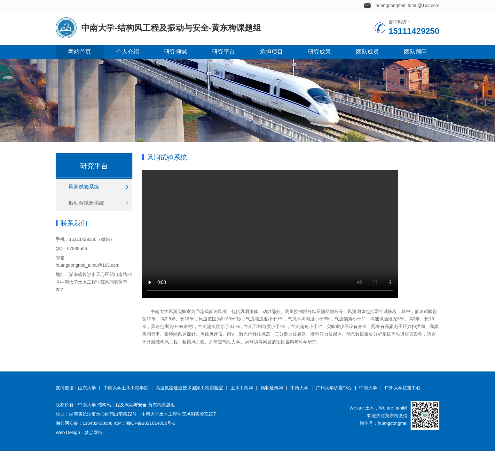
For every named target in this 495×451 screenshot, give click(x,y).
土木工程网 (242, 387)
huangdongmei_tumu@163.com (407, 5)
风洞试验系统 (83, 186)
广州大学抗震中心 (334, 387)
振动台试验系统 (86, 203)
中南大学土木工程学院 (126, 387)
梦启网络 (93, 432)
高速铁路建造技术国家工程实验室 (189, 387)
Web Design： (70, 432)
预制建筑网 (272, 387)
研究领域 (175, 52)
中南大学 (299, 387)
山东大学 (87, 387)
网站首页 (79, 52)
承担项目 (271, 52)
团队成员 (367, 52)
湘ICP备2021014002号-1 (151, 423)
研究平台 (223, 52)
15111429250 (83, 239)
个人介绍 (127, 52)
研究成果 (319, 52)
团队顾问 (415, 52)
